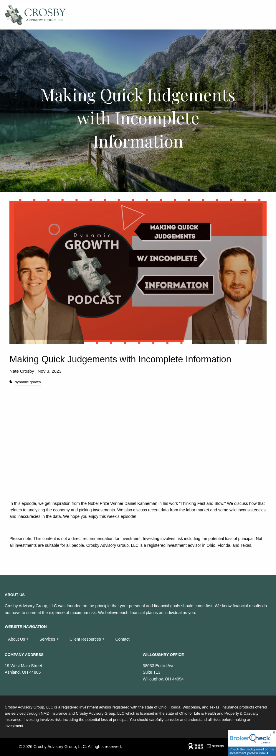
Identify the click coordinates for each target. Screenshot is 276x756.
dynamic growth (28, 382)
